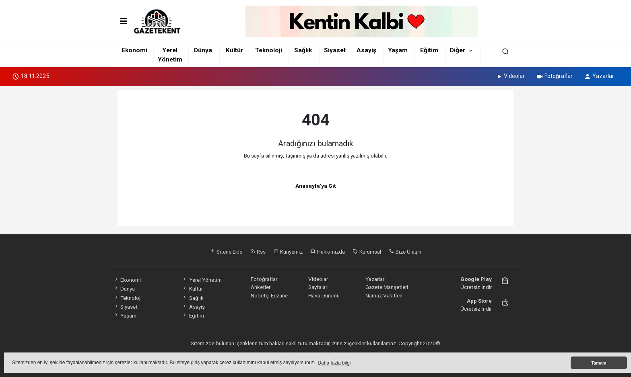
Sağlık (303, 50)
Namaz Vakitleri (383, 295)
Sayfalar (317, 287)
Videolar (510, 76)
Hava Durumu (324, 295)
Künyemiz (288, 251)
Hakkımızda (327, 251)
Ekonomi (134, 50)
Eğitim (429, 50)
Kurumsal (367, 251)
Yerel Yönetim (201, 280)
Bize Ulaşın (405, 251)
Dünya (203, 50)
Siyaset (335, 50)
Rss (258, 251)
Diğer (457, 50)
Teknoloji (268, 50)
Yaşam (398, 50)
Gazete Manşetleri (386, 287)
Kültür (234, 50)
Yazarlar (599, 76)
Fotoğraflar (554, 76)
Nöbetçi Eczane (269, 295)
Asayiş (366, 50)
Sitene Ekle (226, 251)
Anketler (260, 287)
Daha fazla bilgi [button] (334, 363)
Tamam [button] (598, 363)
